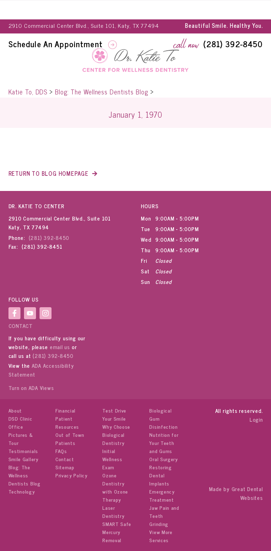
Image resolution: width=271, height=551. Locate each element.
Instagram (46, 313)
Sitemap (64, 467)
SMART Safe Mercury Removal (116, 532)
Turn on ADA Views (31, 387)
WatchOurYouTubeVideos (30, 313)
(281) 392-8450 (233, 43)
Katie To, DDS (28, 91)
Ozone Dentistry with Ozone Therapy (115, 487)
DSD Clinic (20, 418)
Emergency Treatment (161, 495)
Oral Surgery (163, 459)
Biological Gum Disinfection (163, 418)
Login (256, 419)
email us (60, 346)
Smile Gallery (23, 459)
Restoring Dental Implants (160, 475)
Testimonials (23, 451)
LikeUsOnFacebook (14, 313)
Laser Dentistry (113, 511)
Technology (21, 491)
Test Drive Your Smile (114, 414)
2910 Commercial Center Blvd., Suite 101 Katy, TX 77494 (59, 222)
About (15, 410)
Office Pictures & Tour (20, 434)
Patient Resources (67, 422)
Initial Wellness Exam (112, 459)
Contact (20, 325)
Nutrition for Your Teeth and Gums (163, 443)
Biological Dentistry (113, 439)
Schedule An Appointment (57, 43)
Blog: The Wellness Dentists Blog (101, 91)
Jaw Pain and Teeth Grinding (164, 515)
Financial (65, 410)
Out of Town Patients (69, 439)
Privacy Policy (71, 475)
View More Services (160, 536)
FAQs (61, 451)
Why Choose (116, 426)
